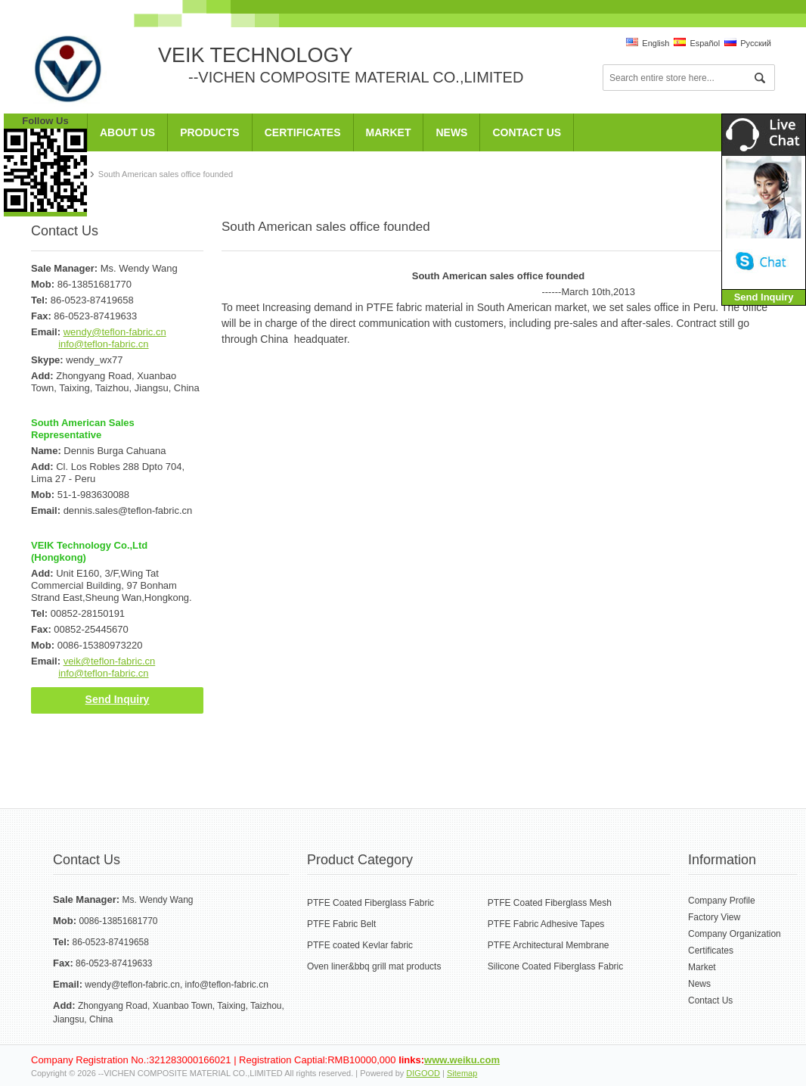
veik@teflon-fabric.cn (110, 661)
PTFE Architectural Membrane (548, 945)
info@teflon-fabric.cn (103, 344)
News (451, 132)
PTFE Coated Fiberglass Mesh (550, 903)
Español (697, 43)
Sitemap (462, 1073)
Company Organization (734, 934)
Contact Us (526, 132)
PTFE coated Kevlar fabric (360, 945)
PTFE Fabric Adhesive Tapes (546, 924)
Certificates (303, 132)
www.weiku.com (462, 1060)
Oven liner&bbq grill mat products (374, 966)
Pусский (747, 43)
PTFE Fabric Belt (341, 924)
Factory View (714, 917)
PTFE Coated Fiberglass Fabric (370, 903)
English (647, 43)
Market (388, 132)
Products (210, 132)
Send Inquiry (117, 699)
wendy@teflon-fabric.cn (115, 332)
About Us (127, 132)
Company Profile (721, 900)
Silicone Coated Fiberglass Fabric (555, 966)
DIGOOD (423, 1073)
